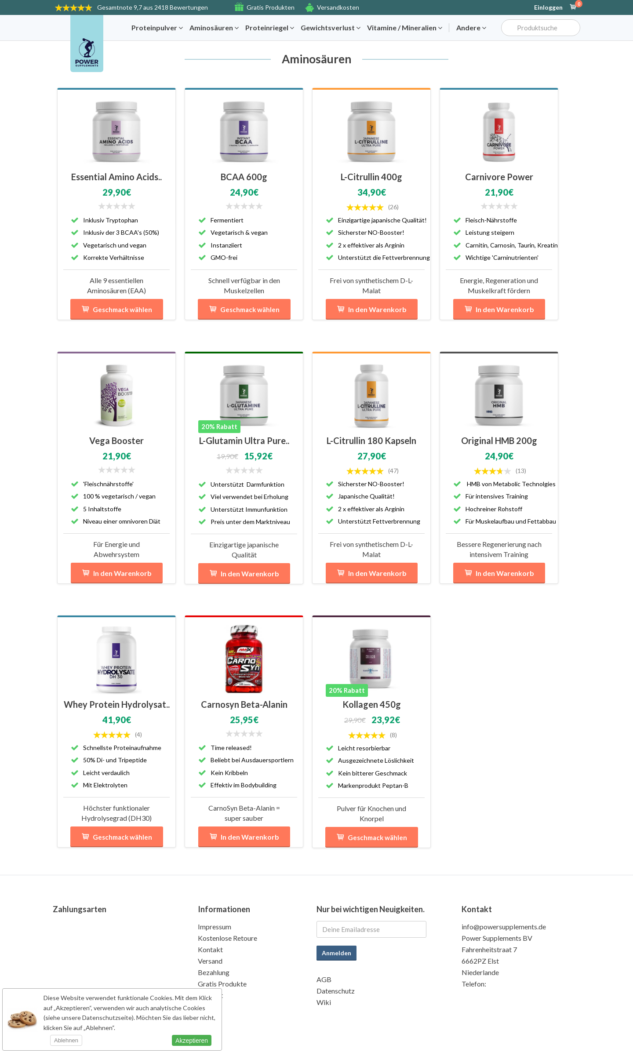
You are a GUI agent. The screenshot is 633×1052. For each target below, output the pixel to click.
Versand (210, 961)
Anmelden (336, 953)
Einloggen (548, 7)
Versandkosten (338, 7)
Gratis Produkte (222, 983)
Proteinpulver (157, 27)
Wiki (323, 1002)
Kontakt (210, 949)
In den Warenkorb (372, 309)
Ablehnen (66, 1040)
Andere (471, 27)
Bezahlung (213, 972)
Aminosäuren (214, 27)
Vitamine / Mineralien (404, 27)
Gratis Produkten (271, 7)
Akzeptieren (191, 1040)
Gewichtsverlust (330, 27)
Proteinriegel (269, 27)
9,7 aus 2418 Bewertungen (152, 7)
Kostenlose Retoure (227, 938)
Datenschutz (335, 990)
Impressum (214, 926)
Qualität (210, 995)
